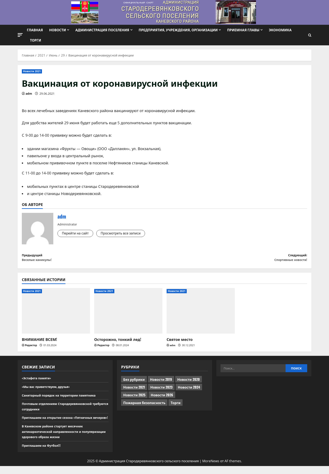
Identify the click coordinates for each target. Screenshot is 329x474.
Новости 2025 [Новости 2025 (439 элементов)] (134, 397)
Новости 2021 (32, 71)
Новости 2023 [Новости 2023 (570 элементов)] (161, 389)
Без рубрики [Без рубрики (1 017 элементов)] (134, 382)
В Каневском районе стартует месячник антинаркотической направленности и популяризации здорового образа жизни (57, 439)
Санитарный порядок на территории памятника (64, 397)
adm (29, 94)
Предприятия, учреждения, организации (178, 29)
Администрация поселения (102, 29)
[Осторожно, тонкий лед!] (128, 313)
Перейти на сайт (77, 233)
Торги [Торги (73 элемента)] (175, 405)
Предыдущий (93, 259)
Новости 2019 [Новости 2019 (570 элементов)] (161, 382)
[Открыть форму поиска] (309, 35)
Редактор (31, 348)
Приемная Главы (243, 29)
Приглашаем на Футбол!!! (44, 453)
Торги (35, 40)
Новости (57, 29)
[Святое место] (201, 313)
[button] (20, 35)
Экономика (280, 29)
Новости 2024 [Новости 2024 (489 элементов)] (189, 389)
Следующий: (235, 259)
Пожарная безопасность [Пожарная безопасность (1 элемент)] (144, 405)
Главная (35, 29)
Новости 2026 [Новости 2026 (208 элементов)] (162, 397)
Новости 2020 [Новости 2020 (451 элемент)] (188, 382)
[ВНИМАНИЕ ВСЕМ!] (56, 313)
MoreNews (210, 469)
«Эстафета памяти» (38, 380)
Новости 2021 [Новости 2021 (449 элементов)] (134, 389)
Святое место (180, 341)
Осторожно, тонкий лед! (117, 341)
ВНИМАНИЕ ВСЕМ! (39, 341)
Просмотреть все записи (126, 233)
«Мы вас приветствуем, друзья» (49, 389)
